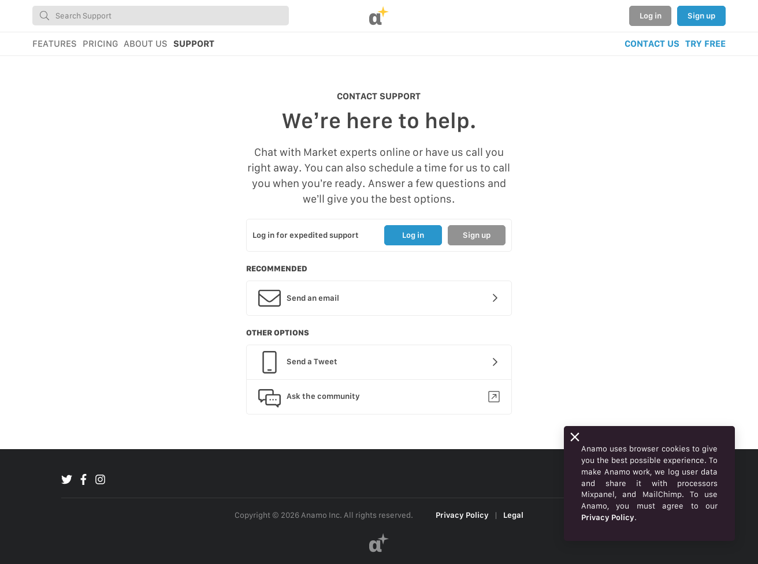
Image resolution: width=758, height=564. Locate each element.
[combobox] (160, 15)
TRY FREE (705, 43)
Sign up (701, 15)
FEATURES (54, 43)
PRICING (100, 43)
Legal (513, 515)
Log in (651, 15)
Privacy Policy (462, 515)
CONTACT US (652, 43)
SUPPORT (193, 43)
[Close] (575, 437)
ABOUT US (146, 43)
